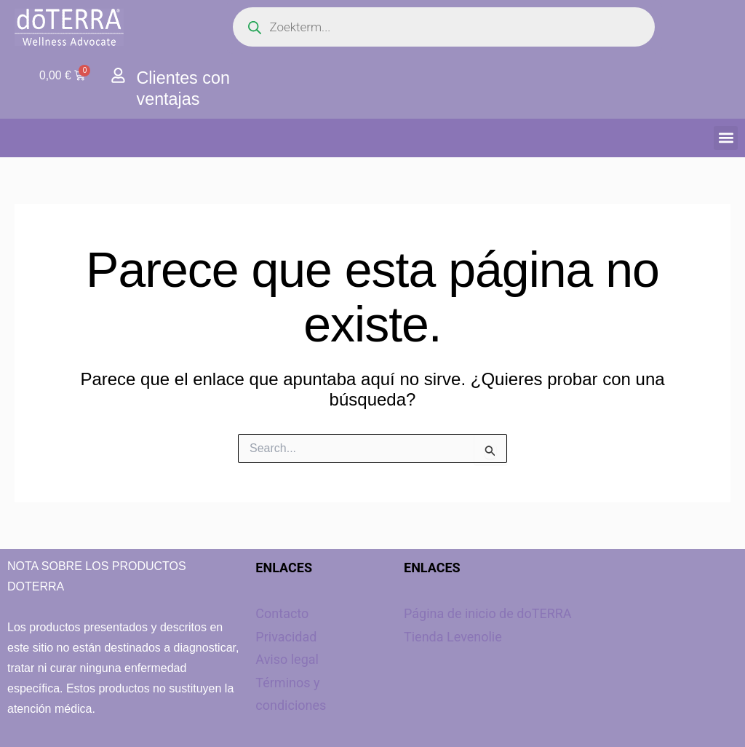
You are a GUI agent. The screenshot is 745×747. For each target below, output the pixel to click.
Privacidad (285, 636)
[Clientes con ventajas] (118, 75)
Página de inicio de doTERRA (488, 613)
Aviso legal (287, 659)
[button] (726, 138)
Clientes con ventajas (185, 88)
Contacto (281, 613)
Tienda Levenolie (453, 636)
